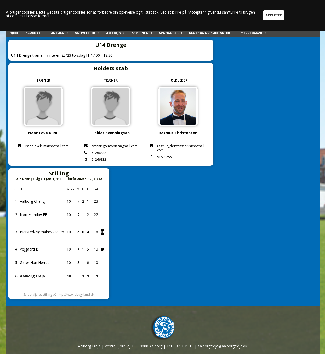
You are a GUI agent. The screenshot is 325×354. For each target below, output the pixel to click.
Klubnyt (33, 33)
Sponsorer (170, 33)
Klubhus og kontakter (211, 33)
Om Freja (114, 33)
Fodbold (58, 33)
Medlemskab (253, 33)
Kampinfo (141, 33)
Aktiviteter (86, 33)
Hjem (14, 33)
